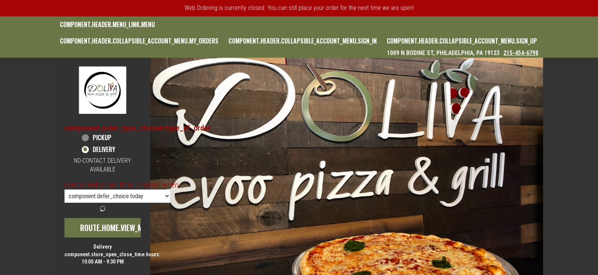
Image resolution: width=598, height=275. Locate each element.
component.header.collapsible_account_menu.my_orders (139, 40)
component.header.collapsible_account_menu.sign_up (462, 40)
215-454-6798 (521, 53)
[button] (102, 90)
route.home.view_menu (117, 227)
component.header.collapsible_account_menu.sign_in (302, 40)
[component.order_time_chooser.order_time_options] (117, 196)
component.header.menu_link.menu (107, 24)
